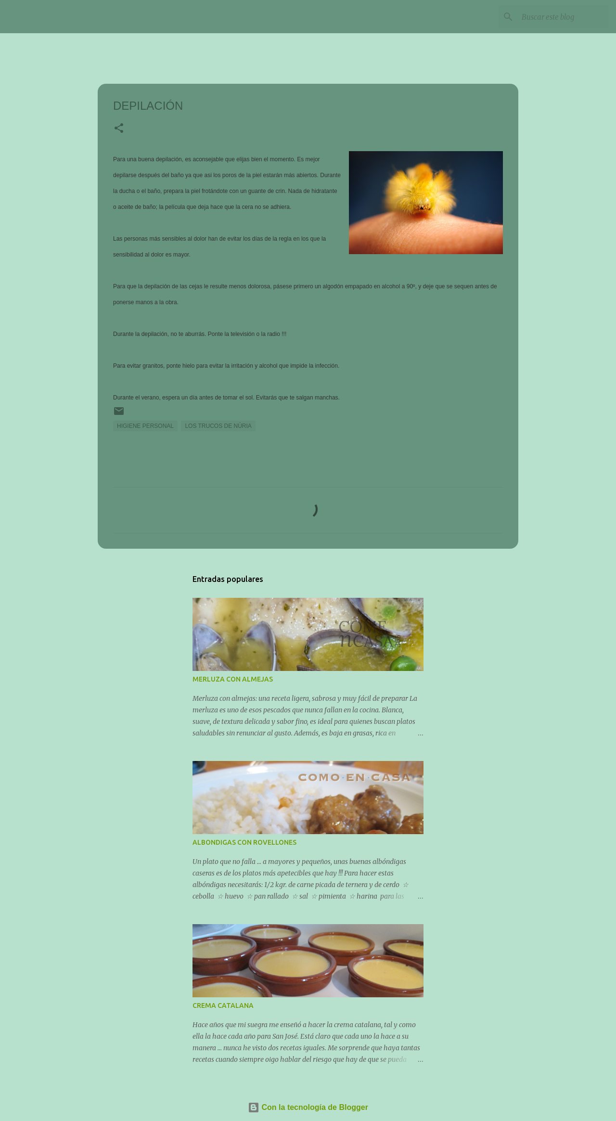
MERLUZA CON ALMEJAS (232, 679)
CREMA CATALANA (223, 1005)
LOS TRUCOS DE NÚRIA (218, 426)
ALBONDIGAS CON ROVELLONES (244, 842)
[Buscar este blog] (557, 16)
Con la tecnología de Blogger (308, 1107)
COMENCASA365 (90, 16)
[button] (119, 129)
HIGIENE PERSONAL (145, 426)
